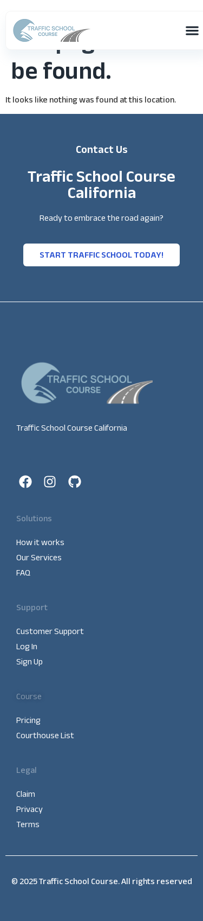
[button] (191, 30)
